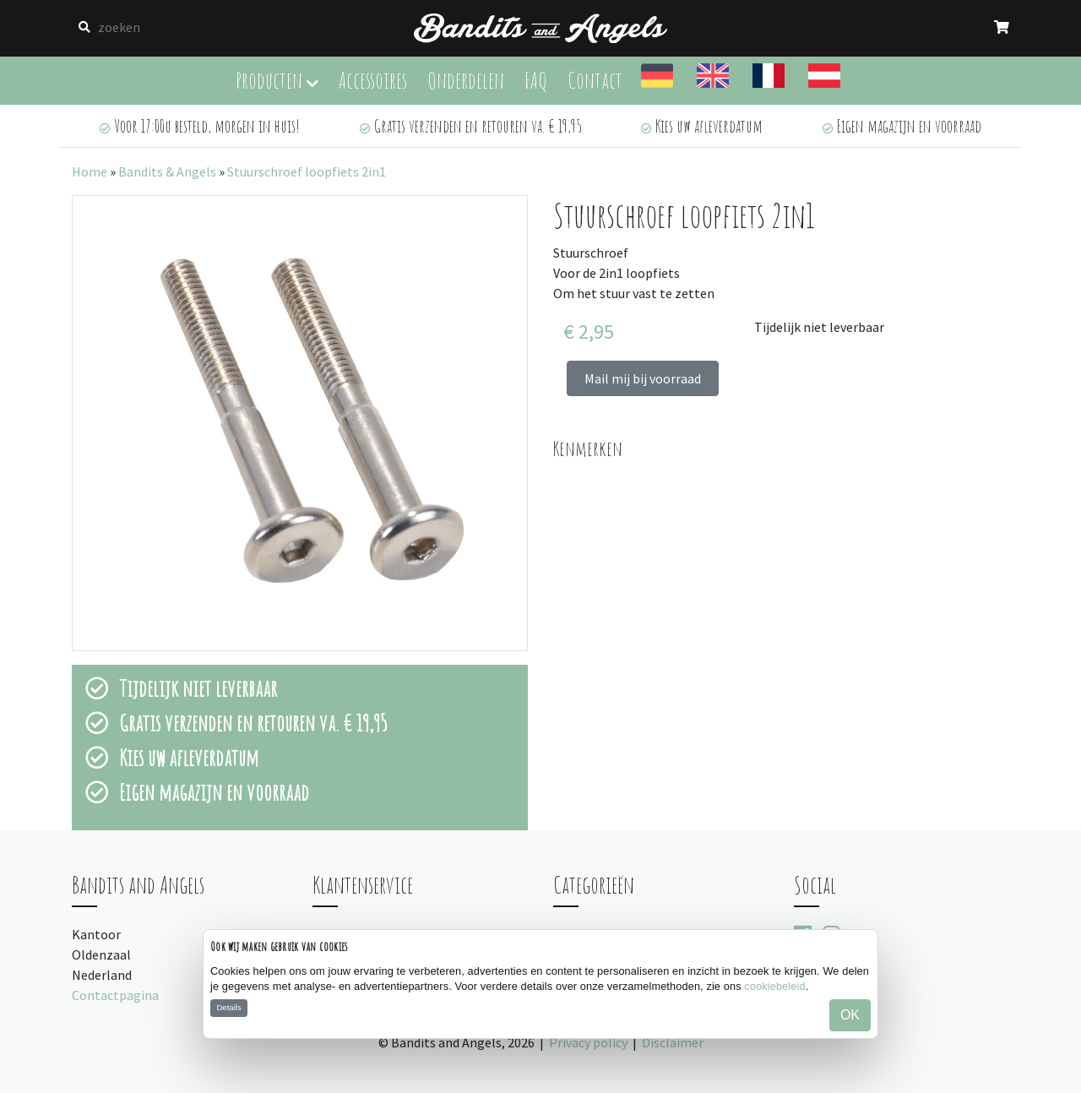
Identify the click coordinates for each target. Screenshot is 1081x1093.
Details (228, 1007)
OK (850, 1015)
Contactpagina (115, 995)
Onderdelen (465, 80)
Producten (277, 80)
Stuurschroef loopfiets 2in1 (306, 171)
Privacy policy (588, 1042)
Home (89, 171)
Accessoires (373, 80)
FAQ (535, 80)
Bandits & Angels (167, 171)
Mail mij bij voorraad (642, 378)
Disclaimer (672, 1042)
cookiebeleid (774, 986)
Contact (595, 80)
